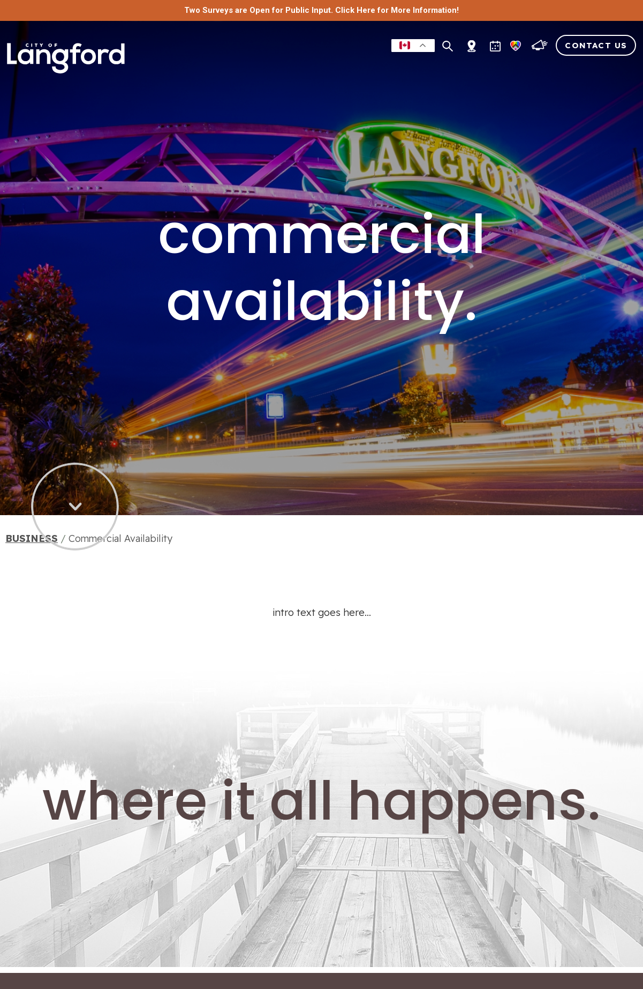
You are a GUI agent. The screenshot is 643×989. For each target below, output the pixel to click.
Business (365, 66)
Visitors (555, 66)
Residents (264, 66)
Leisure (316, 66)
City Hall (609, 66)
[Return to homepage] (69, 60)
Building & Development (460, 66)
